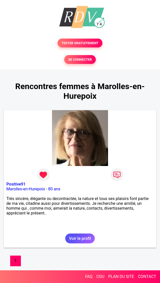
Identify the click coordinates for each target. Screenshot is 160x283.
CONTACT (147, 276)
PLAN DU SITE (121, 276)
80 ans (54, 189)
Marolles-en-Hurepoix (25, 189)
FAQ (88, 276)
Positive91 (16, 184)
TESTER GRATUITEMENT (80, 43)
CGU (100, 276)
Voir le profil (80, 238)
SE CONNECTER (80, 59)
